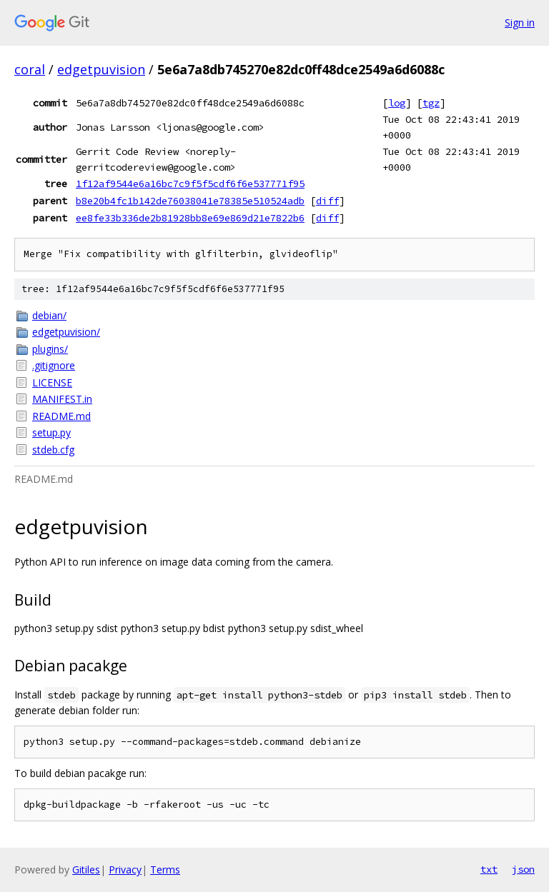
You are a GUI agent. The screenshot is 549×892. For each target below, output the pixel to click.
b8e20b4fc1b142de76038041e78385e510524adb (190, 200)
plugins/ (50, 349)
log (396, 102)
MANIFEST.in (62, 399)
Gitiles (86, 869)
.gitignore (53, 365)
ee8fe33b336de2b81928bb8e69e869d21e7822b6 (190, 217)
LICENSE (52, 382)
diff (327, 200)
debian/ (49, 315)
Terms (165, 869)
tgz (431, 102)
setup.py (51, 432)
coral (29, 69)
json (523, 869)
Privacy (125, 869)
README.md (61, 416)
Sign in (520, 22)
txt (489, 869)
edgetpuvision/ (66, 332)
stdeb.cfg (53, 449)
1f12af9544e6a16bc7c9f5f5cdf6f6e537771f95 (190, 183)
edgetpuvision (101, 69)
